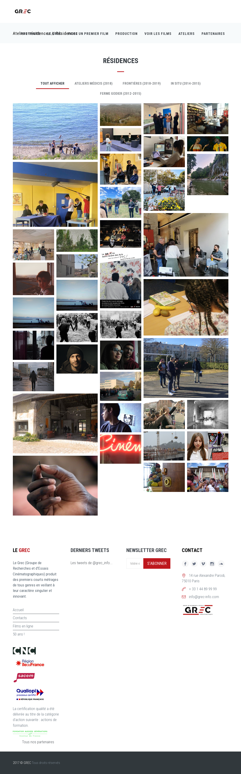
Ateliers (186, 34)
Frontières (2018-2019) (142, 83)
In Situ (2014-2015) (186, 83)
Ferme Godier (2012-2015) (120, 94)
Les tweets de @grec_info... (92, 562)
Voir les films (158, 34)
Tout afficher (52, 83)
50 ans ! (19, 634)
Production (126, 34)
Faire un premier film (88, 34)
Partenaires (213, 34)
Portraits (30, 34)
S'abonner (156, 563)
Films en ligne (23, 626)
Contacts (20, 618)
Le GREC (54, 34)
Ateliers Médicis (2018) (94, 83)
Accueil (18, 610)
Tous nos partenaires (38, 742)
